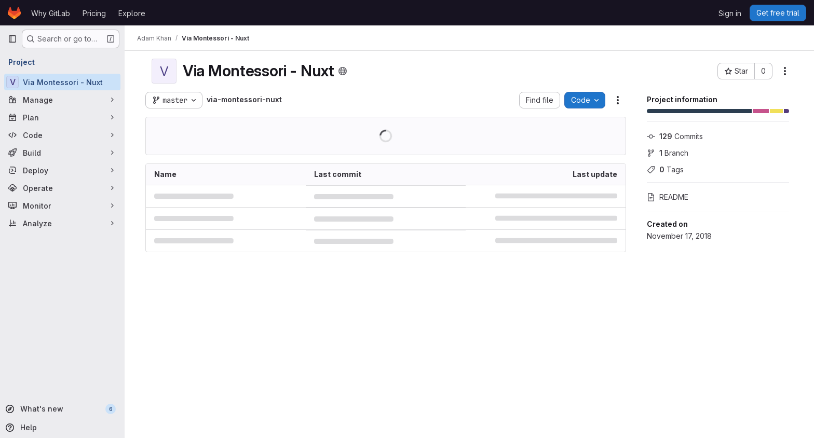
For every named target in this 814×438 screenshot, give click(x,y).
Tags (665, 169)
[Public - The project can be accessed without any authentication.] (342, 71)
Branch (667, 152)
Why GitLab (50, 13)
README (667, 197)
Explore (131, 13)
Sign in (729, 13)
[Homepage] (14, 13)
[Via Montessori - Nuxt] (62, 82)
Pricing (94, 13)
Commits (675, 136)
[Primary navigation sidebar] (12, 39)
